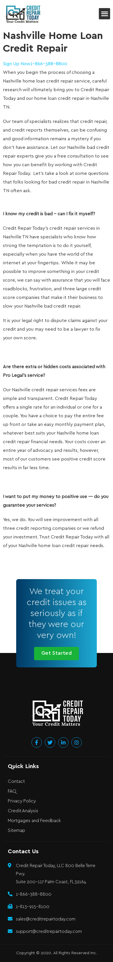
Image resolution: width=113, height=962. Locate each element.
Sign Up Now (16, 63)
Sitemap (16, 830)
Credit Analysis (23, 810)
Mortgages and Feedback (34, 820)
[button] (104, 13)
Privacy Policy (22, 801)
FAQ (12, 791)
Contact (16, 781)
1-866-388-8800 (48, 63)
